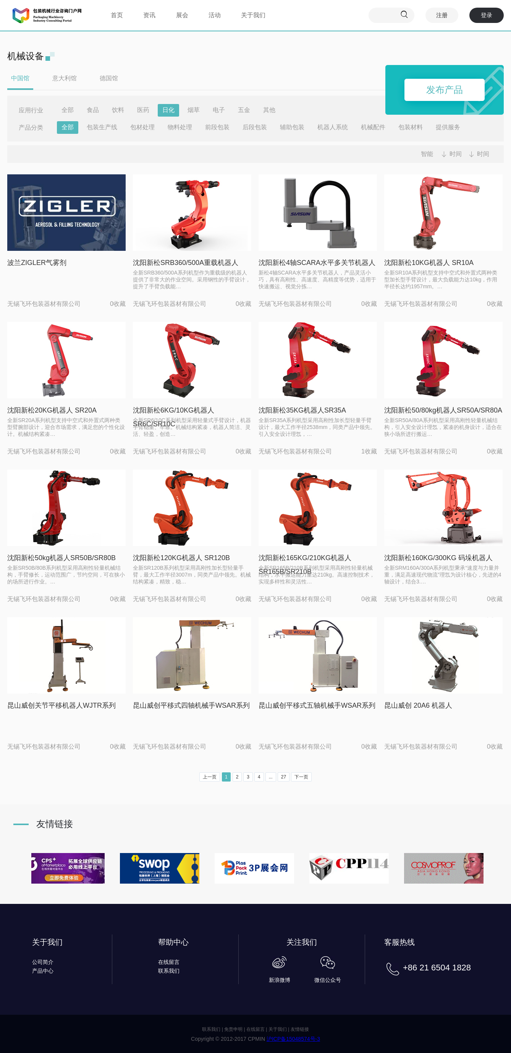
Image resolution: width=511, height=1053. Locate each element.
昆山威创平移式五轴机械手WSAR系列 (317, 705)
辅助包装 (292, 127)
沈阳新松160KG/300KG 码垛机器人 (438, 558)
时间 (456, 154)
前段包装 (217, 127)
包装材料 (410, 127)
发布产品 (444, 89)
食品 (93, 110)
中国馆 (20, 78)
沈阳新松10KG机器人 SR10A (429, 262)
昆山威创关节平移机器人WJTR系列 (61, 705)
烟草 (194, 110)
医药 (143, 110)
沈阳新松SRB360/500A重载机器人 (185, 262)
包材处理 (142, 127)
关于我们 (253, 15)
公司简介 (42, 962)
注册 (442, 15)
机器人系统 (332, 127)
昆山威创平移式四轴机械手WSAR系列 (191, 705)
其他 (269, 110)
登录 (486, 15)
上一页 (210, 777)
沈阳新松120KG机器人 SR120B (181, 558)
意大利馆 (64, 78)
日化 (168, 110)
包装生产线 (102, 127)
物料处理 (180, 127)
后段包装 (255, 127)
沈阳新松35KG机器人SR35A (302, 410)
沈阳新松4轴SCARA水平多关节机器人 (317, 262)
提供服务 (448, 127)
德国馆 (109, 78)
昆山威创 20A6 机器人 (418, 705)
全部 (67, 110)
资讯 (149, 15)
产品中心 (42, 971)
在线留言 (168, 962)
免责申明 (233, 1029)
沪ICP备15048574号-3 (293, 1039)
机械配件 (373, 127)
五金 (244, 110)
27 (283, 777)
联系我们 (168, 971)
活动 (215, 15)
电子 (219, 110)
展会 (182, 15)
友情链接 (300, 1029)
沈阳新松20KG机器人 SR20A (52, 410)
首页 (117, 15)
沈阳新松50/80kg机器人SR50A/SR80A (443, 410)
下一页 (301, 777)
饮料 (118, 110)
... (271, 777)
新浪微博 (279, 980)
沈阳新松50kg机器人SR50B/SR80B (61, 558)
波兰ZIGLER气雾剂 (36, 262)
